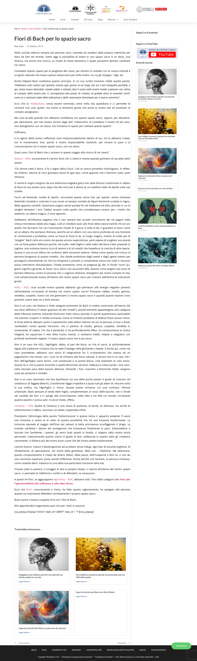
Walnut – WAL (22, 158)
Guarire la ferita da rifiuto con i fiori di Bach (95, 592)
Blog (100, 19)
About (34, 650)
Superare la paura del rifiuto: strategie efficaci (156, 265)
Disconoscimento (158, 650)
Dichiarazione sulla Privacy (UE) (120, 650)
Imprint (142, 650)
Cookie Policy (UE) (94, 650)
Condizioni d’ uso (59, 650)
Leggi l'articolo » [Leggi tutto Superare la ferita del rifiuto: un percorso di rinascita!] (25, 633)
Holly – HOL (21, 287)
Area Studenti (130, 19)
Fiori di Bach (35, 28)
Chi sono (88, 19)
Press (44, 650)
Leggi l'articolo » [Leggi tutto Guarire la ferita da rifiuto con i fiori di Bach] (82, 596)
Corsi (63, 19)
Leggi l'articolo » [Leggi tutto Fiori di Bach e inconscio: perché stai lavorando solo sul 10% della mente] (82, 582)
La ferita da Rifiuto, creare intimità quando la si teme (157, 227)
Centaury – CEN (23, 405)
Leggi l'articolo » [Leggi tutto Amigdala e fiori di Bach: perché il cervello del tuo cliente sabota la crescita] (25, 582)
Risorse (113, 19)
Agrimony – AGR (63, 479)
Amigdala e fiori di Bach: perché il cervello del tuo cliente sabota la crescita (41, 576)
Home (52, 19)
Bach (29, 489)
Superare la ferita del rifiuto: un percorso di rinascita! (42, 628)
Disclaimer (76, 650)
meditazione (37, 103)
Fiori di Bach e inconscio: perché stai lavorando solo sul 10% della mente (156, 137)
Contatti (75, 19)
